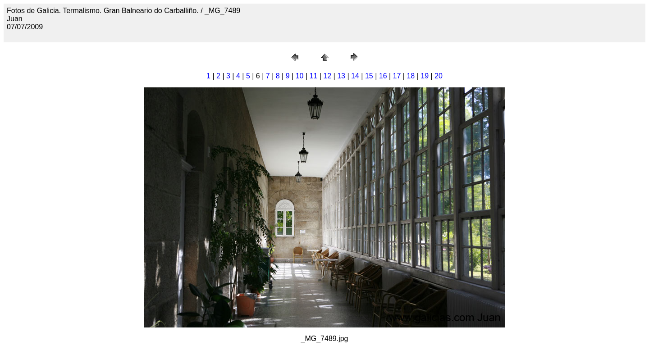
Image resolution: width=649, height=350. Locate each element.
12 (327, 76)
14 (355, 76)
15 (369, 76)
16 (383, 76)
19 (424, 76)
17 (397, 76)
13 (341, 76)
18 (411, 76)
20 (438, 76)
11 (314, 76)
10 (300, 76)
